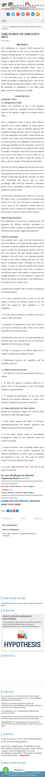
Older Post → (39, 518)
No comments (5, 40)
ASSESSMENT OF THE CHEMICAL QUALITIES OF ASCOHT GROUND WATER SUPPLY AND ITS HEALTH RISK (21, 724)
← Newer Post (6, 518)
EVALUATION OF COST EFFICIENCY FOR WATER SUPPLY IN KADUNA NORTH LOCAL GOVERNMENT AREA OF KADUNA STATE (21, 698)
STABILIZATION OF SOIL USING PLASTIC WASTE (20, 35)
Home (4, 27)
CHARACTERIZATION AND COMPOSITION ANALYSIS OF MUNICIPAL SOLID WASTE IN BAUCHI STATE (21, 718)
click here (25, 478)
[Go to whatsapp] (6, 770)
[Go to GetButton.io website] (6, 774)
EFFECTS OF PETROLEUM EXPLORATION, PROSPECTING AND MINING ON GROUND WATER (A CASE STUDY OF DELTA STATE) (21, 706)
